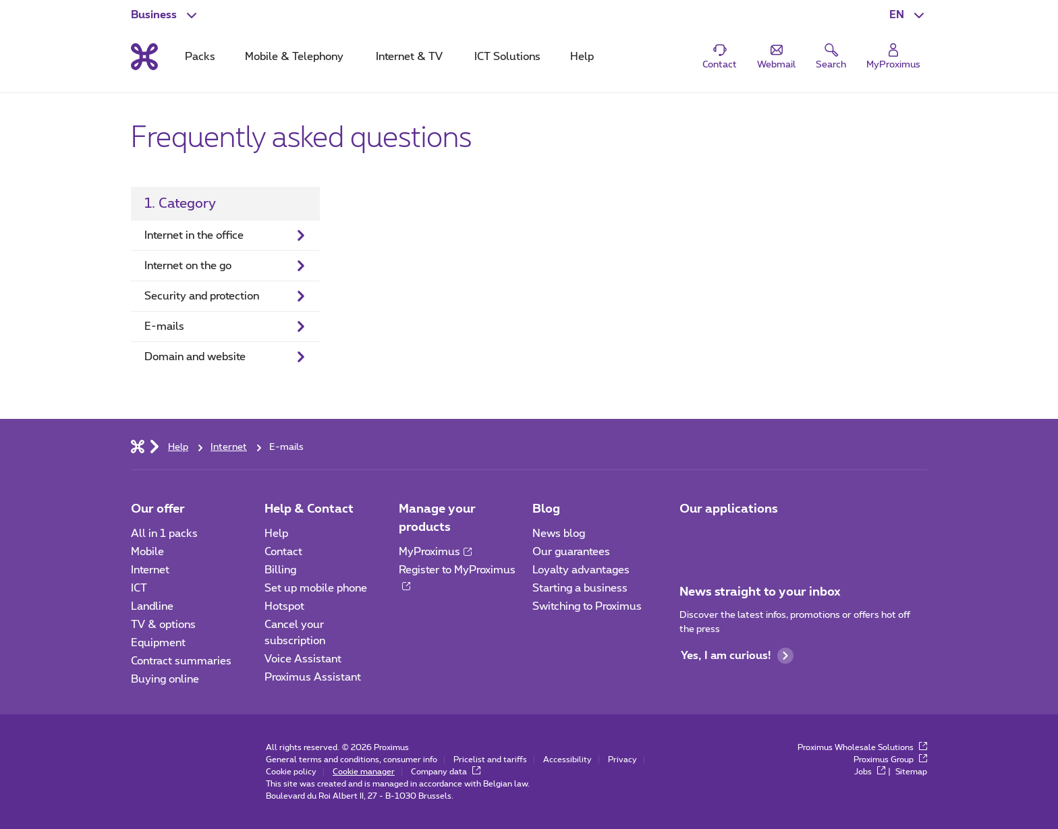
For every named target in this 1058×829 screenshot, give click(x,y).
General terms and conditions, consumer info (351, 759)
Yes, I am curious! (737, 656)
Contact (283, 551)
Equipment (158, 642)
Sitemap (911, 772)
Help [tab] (582, 56)
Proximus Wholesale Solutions (862, 747)
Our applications (728, 509)
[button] (908, 15)
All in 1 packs (164, 533)
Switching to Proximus (587, 606)
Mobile (147, 551)
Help (276, 533)
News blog (558, 533)
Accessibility (567, 759)
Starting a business (580, 588)
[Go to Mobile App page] (691, 537)
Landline (152, 606)
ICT (139, 588)
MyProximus (435, 551)
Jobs (869, 772)
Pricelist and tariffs (490, 759)
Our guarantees (571, 551)
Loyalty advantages (581, 570)
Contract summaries (181, 661)
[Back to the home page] (144, 57)
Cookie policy (291, 772)
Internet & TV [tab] (409, 56)
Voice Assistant (302, 659)
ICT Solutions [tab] (507, 56)
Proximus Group (890, 759)
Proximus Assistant (312, 677)
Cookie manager (364, 772)
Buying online (165, 679)
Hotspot (284, 606)
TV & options (163, 624)
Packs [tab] (200, 56)
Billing (280, 570)
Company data (445, 772)
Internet (150, 570)
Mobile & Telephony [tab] (294, 56)
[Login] (893, 57)
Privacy (622, 759)
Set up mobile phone (315, 588)
